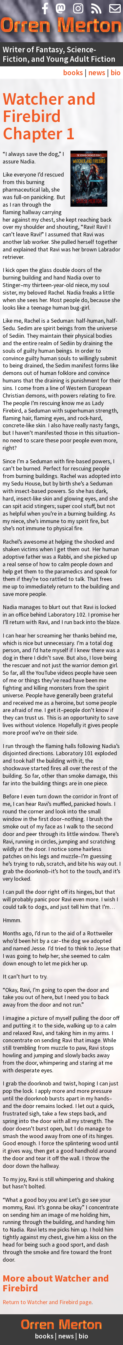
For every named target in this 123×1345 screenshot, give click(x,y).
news (96, 72)
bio (116, 72)
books (73, 72)
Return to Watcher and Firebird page (47, 1302)
